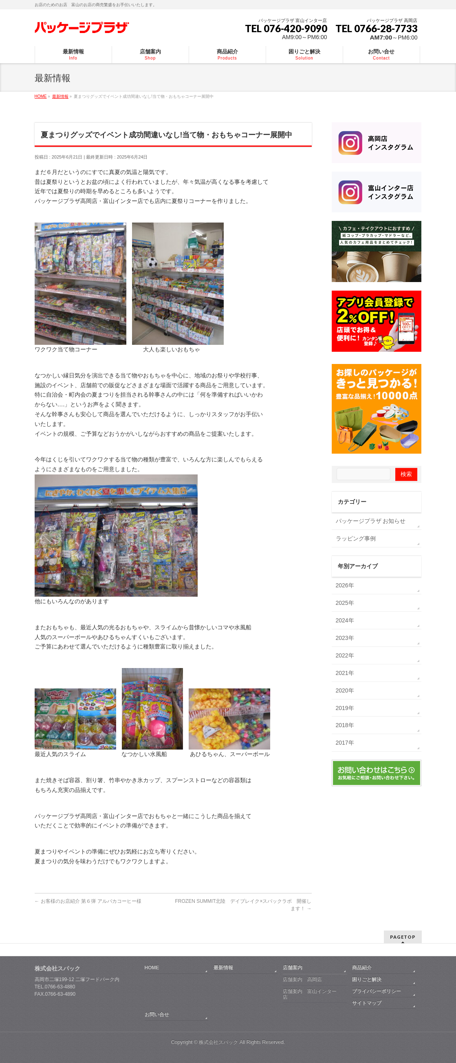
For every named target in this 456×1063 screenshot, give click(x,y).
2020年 (345, 690)
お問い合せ (157, 1014)
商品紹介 (362, 967)
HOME (152, 967)
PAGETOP (403, 936)
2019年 (345, 708)
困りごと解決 (366, 979)
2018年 (345, 725)
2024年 (345, 620)
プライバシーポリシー (376, 991)
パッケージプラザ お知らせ (371, 521)
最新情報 (223, 967)
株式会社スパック (57, 968)
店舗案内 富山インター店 (310, 994)
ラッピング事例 (356, 538)
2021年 (345, 673)
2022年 (345, 655)
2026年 (345, 585)
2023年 (345, 638)
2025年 (345, 603)
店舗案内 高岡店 (302, 979)
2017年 (345, 742)
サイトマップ (366, 1003)
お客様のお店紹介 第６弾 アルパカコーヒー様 (88, 901)
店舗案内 (292, 967)
